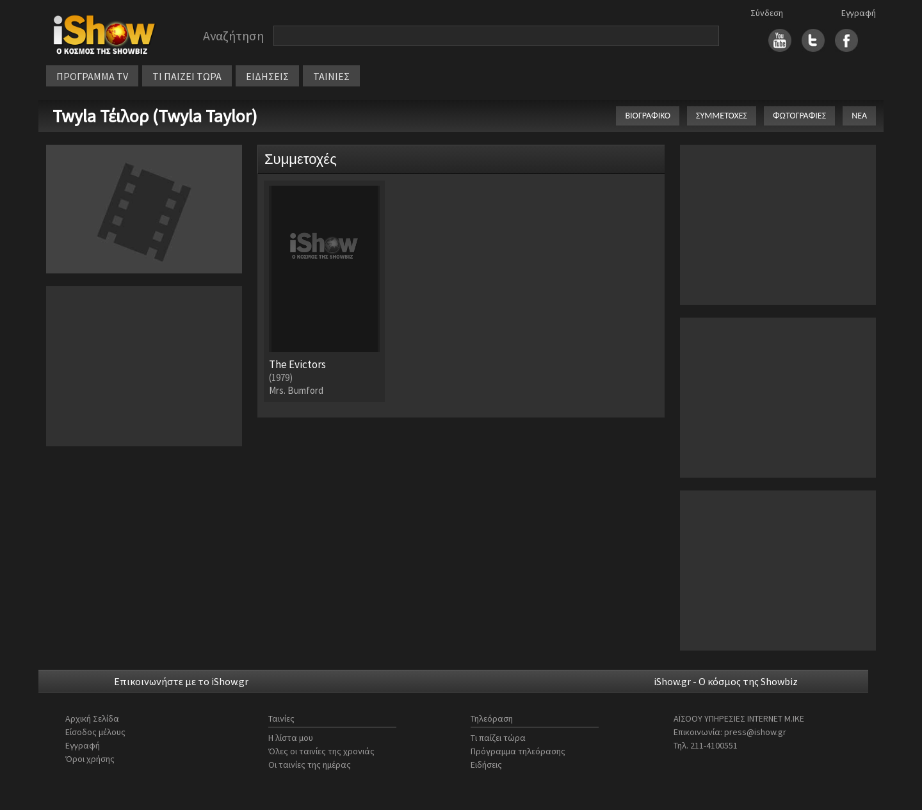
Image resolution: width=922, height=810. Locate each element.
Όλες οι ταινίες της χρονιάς (321, 751)
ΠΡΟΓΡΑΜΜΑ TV (92, 76)
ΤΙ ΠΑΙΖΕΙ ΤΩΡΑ (187, 76)
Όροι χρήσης (90, 759)
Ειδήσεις (486, 764)
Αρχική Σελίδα (92, 718)
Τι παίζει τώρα (498, 737)
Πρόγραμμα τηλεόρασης (518, 751)
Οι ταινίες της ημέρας (309, 764)
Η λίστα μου (290, 737)
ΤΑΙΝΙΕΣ (331, 76)
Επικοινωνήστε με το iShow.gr (181, 681)
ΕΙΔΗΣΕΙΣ (267, 76)
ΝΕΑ (859, 115)
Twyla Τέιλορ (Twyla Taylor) (155, 115)
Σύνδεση (766, 13)
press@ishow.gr (755, 732)
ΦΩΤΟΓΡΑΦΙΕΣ (799, 115)
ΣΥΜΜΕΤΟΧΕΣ (721, 115)
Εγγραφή (858, 13)
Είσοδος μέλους (95, 732)
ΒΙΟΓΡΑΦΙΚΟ (647, 115)
